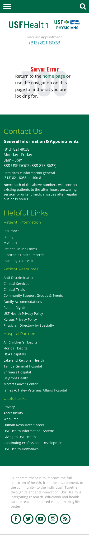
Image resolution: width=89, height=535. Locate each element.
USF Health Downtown (21, 449)
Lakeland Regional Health (24, 360)
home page (53, 76)
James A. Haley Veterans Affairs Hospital (35, 390)
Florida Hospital (16, 348)
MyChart (10, 242)
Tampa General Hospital (23, 366)
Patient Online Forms (20, 249)
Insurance (11, 231)
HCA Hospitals (15, 354)
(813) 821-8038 (44, 43)
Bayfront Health (16, 378)
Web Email (12, 419)
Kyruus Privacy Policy (20, 319)
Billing (9, 236)
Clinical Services (16, 283)
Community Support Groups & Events (33, 295)
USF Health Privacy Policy (23, 313)
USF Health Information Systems (29, 431)
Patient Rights (15, 307)
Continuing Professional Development (34, 442)
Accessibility (13, 413)
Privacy (9, 407)
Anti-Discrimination (19, 277)
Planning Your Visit (18, 260)
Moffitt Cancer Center (21, 384)
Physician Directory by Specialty (29, 325)
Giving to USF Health (20, 437)
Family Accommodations (23, 301)
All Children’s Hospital (21, 342)
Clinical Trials (14, 289)
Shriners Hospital (17, 372)
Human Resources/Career (24, 425)
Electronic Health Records (24, 255)
